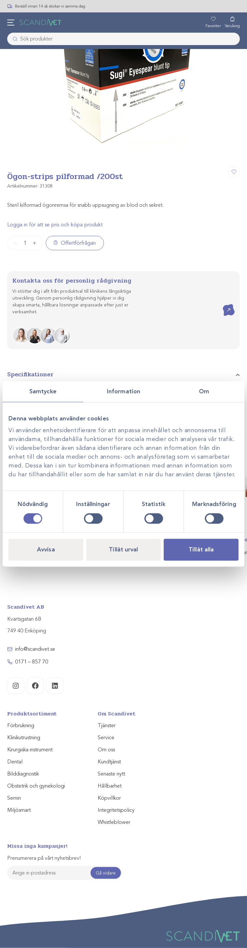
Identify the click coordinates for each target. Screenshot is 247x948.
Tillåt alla (201, 549)
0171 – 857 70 (31, 662)
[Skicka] (13, 39)
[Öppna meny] (11, 22)
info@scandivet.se (35, 649)
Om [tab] (204, 391)
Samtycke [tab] (43, 391)
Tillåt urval (123, 549)
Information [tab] (123, 391)
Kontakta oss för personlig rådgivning (71, 280)
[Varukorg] (232, 22)
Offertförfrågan (78, 243)
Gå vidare (106, 873)
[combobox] (123, 39)
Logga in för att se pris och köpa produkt (55, 224)
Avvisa (46, 549)
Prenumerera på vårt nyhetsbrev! (44, 858)
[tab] (123, 377)
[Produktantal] (25, 243)
